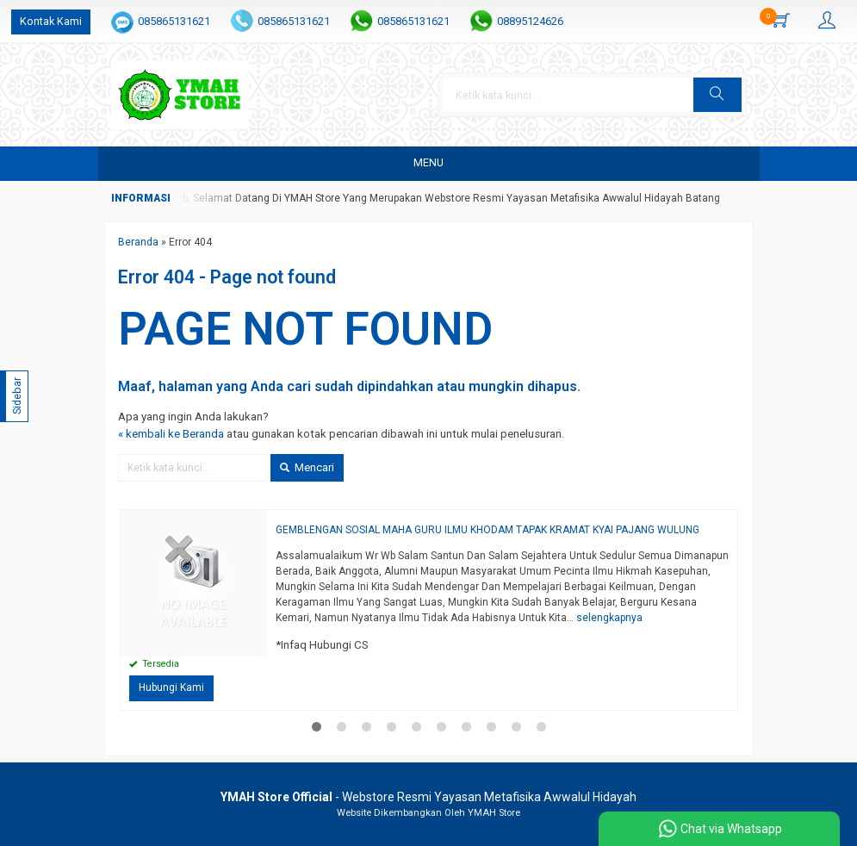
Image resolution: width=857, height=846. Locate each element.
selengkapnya (609, 618)
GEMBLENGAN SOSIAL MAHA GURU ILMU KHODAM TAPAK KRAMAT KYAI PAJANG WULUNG (487, 530)
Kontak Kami (51, 21)
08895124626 (530, 21)
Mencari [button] (307, 467)
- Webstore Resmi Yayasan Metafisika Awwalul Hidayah (428, 797)
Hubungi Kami (171, 687)
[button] (717, 95)
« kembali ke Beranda (171, 433)
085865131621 (174, 21)
